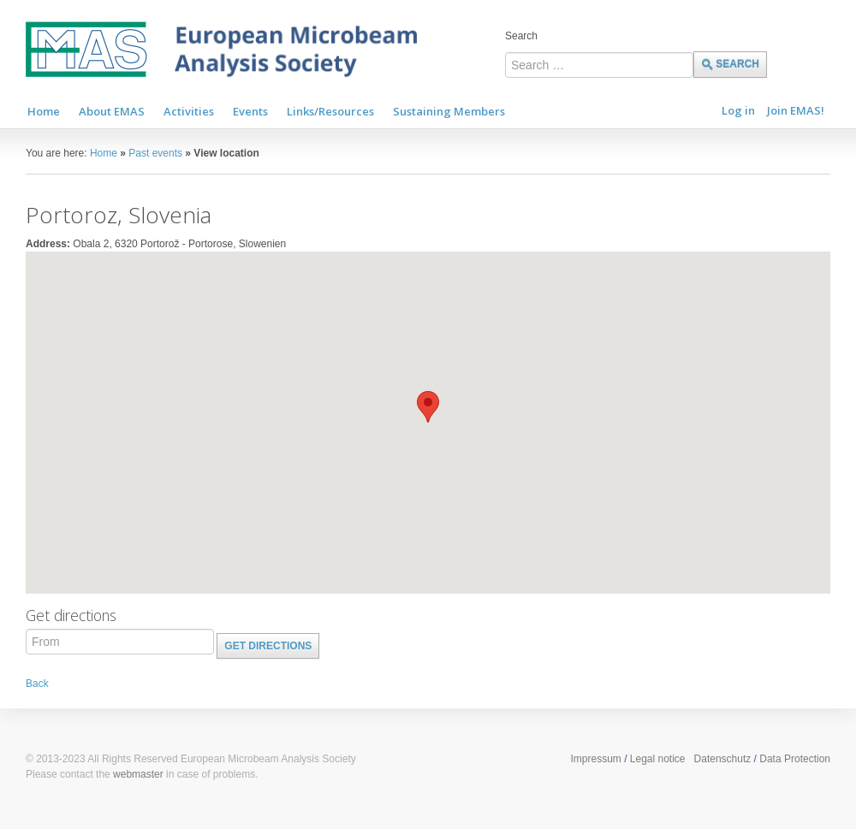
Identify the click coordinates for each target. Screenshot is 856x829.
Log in (738, 110)
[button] (428, 407)
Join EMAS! (795, 110)
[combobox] (599, 65)
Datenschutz (723, 759)
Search (521, 36)
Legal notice (658, 759)
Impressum (595, 759)
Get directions (268, 646)
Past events (155, 153)
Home (103, 153)
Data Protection (794, 759)
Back (37, 684)
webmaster (138, 774)
